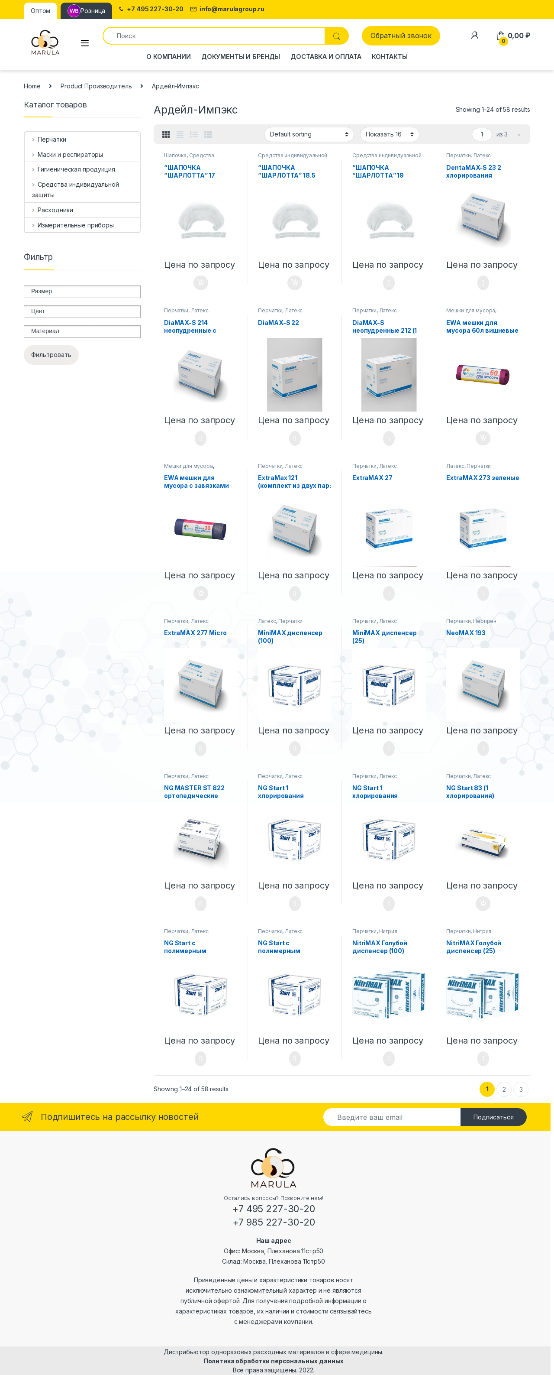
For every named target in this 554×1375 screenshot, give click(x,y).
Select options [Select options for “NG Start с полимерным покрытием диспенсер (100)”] (200, 1058)
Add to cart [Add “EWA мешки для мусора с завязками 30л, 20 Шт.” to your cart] (200, 593)
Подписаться (493, 1117)
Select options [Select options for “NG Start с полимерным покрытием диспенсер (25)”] (295, 1058)
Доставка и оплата (325, 56)
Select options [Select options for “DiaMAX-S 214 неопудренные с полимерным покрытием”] (200, 438)
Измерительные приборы (73, 225)
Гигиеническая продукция (73, 169)
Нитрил (388, 931)
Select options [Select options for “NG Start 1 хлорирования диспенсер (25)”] (389, 903)
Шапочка (175, 155)
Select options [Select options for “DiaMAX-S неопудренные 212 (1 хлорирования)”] (389, 438)
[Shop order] (309, 134)
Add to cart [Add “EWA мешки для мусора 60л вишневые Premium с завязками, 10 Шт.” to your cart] (483, 438)
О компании (168, 56)
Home (32, 86)
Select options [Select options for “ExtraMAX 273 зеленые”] (483, 593)
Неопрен (484, 621)
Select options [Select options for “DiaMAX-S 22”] (295, 438)
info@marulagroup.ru (227, 9)
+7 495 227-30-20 (150, 9)
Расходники (52, 210)
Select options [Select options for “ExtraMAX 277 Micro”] (200, 748)
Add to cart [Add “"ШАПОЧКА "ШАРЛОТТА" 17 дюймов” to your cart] (200, 283)
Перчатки (458, 155)
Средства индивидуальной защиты (195, 158)
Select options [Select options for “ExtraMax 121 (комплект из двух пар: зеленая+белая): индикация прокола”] (295, 593)
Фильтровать (51, 354)
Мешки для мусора (470, 310)
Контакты (390, 56)
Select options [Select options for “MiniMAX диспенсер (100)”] (295, 748)
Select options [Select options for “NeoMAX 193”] (483, 748)
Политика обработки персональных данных (273, 1361)
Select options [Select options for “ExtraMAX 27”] (389, 593)
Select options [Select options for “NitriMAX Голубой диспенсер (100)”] (389, 1058)
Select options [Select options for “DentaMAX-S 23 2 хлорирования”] (483, 283)
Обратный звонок (401, 35)
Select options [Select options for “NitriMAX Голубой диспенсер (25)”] (483, 1058)
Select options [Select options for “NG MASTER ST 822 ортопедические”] (200, 903)
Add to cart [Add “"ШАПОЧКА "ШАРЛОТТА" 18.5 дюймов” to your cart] (294, 283)
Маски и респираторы (67, 154)
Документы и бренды (240, 56)
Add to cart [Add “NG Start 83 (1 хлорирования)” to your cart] (483, 903)
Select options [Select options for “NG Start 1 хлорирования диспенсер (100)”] (295, 903)
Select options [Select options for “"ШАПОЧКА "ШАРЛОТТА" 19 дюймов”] (389, 283)
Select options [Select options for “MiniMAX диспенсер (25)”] (389, 748)
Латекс (482, 155)
